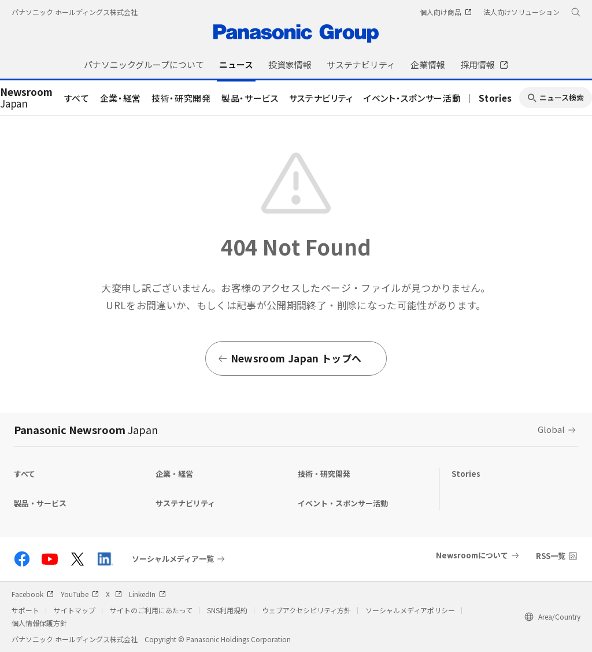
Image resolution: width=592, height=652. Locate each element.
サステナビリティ (321, 98)
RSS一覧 (550, 555)
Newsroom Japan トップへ (289, 358)
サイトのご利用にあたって (151, 610)
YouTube (80, 594)
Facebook (33, 594)
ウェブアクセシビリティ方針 (306, 610)
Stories (495, 98)
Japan (26, 98)
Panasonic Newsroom (86, 429)
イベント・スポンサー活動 (412, 98)
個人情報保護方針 (39, 623)
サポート (25, 610)
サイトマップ (74, 610)
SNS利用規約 (227, 610)
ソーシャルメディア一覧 (173, 559)
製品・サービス (250, 98)
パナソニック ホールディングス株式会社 (75, 12)
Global (551, 429)
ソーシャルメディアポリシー (410, 610)
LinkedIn (147, 594)
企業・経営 (120, 98)
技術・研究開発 (181, 98)
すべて (77, 98)
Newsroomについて (472, 555)
